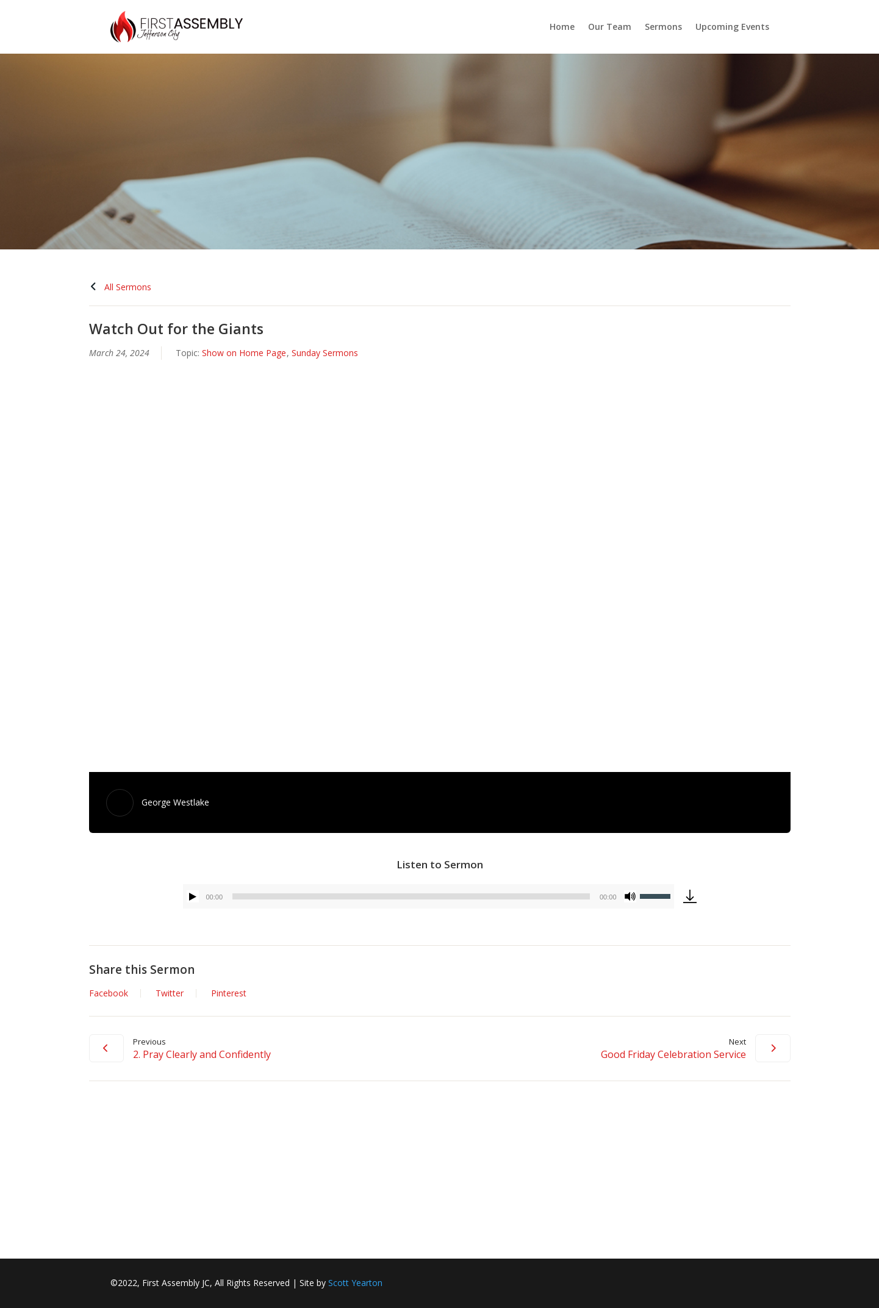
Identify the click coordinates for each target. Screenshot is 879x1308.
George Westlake (175, 802)
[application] (428, 896)
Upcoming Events (732, 26)
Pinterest (228, 993)
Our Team (609, 26)
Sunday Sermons (325, 353)
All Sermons (120, 287)
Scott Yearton (355, 1282)
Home (562, 26)
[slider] (411, 896)
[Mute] (630, 896)
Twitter (170, 993)
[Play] (193, 896)
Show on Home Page (244, 353)
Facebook (108, 993)
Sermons (663, 26)
